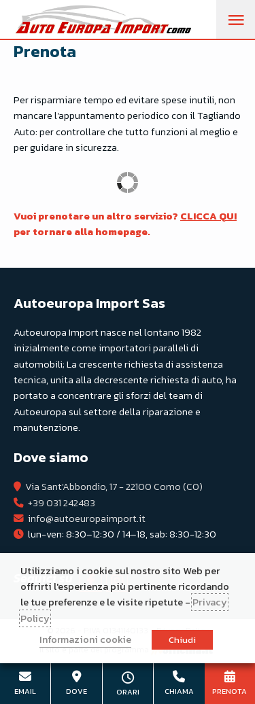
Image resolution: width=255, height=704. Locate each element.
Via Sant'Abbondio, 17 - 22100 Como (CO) (114, 486)
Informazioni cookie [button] (85, 639)
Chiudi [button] (182, 639)
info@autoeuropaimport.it (87, 518)
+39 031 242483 (61, 502)
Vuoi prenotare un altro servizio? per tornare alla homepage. (125, 224)
